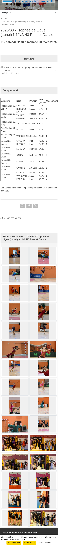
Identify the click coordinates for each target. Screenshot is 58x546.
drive (13, 188)
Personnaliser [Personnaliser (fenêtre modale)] (45, 543)
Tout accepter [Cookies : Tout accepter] (14, 543)
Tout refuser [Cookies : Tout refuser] (29, 543)
